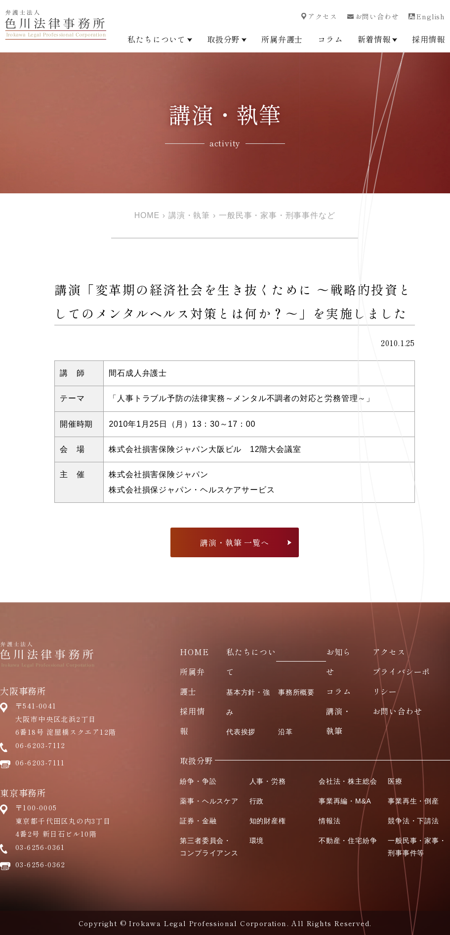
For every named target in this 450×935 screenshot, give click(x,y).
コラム (330, 39)
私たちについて (159, 39)
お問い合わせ (373, 16)
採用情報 (428, 39)
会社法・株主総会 (348, 781)
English (427, 16)
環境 (256, 841)
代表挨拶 (240, 732)
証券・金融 (198, 821)
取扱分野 (226, 39)
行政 (256, 801)
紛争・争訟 (198, 781)
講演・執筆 (189, 215)
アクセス (319, 16)
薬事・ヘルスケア (209, 801)
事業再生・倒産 (413, 801)
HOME (147, 215)
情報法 (329, 821)
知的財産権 (267, 821)
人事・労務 (267, 781)
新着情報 (377, 39)
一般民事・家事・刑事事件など (277, 215)
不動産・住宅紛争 (348, 841)
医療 (395, 781)
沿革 (285, 732)
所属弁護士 (282, 39)
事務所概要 (296, 692)
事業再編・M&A (345, 801)
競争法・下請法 (413, 821)
